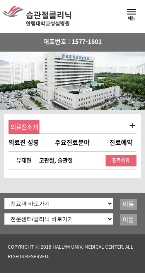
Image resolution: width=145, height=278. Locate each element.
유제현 (23, 160)
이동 (128, 204)
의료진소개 (24, 127)
